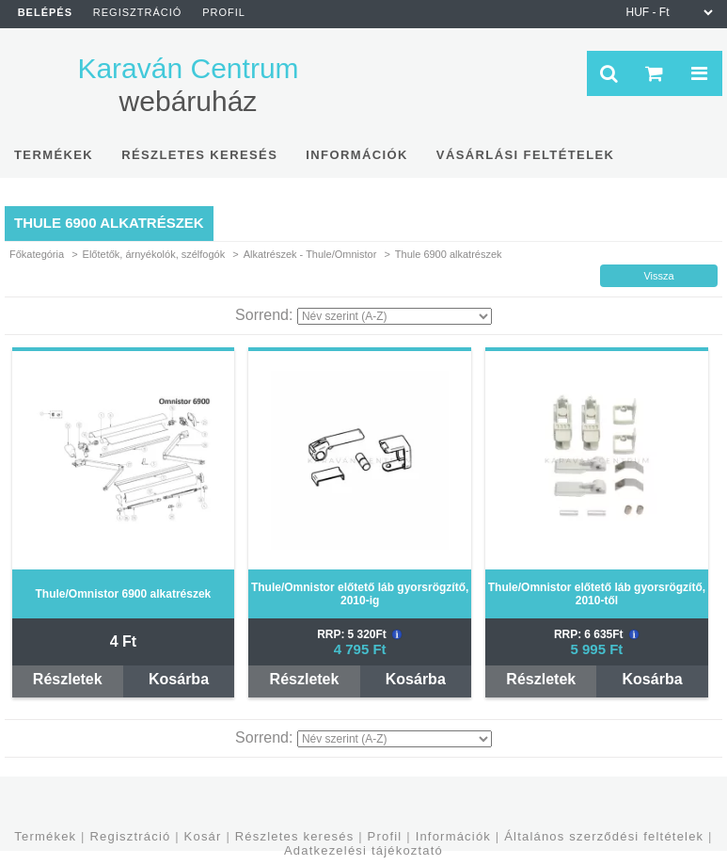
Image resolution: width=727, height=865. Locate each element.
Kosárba (179, 679)
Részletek (68, 679)
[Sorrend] (394, 316)
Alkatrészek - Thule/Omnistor (310, 254)
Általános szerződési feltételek (603, 836)
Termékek (45, 836)
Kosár (203, 836)
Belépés (45, 12)
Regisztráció (129, 836)
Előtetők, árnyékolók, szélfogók (154, 254)
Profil (385, 836)
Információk (453, 836)
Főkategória (36, 254)
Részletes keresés (295, 836)
